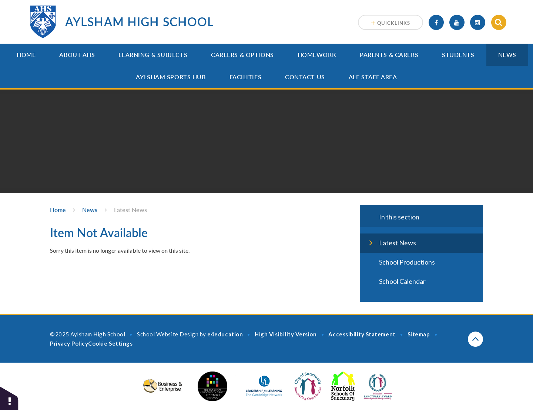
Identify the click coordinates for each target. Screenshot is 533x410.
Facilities (245, 76)
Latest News (130, 209)
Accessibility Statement (361, 334)
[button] (9, 398)
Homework (317, 54)
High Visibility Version (285, 334)
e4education (225, 334)
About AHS (77, 54)
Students (458, 54)
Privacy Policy (69, 343)
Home (26, 54)
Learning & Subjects (152, 54)
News (507, 54)
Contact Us (305, 76)
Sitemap (419, 334)
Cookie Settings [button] (110, 343)
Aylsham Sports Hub (170, 76)
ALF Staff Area (373, 76)
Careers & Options (242, 54)
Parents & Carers (389, 54)
